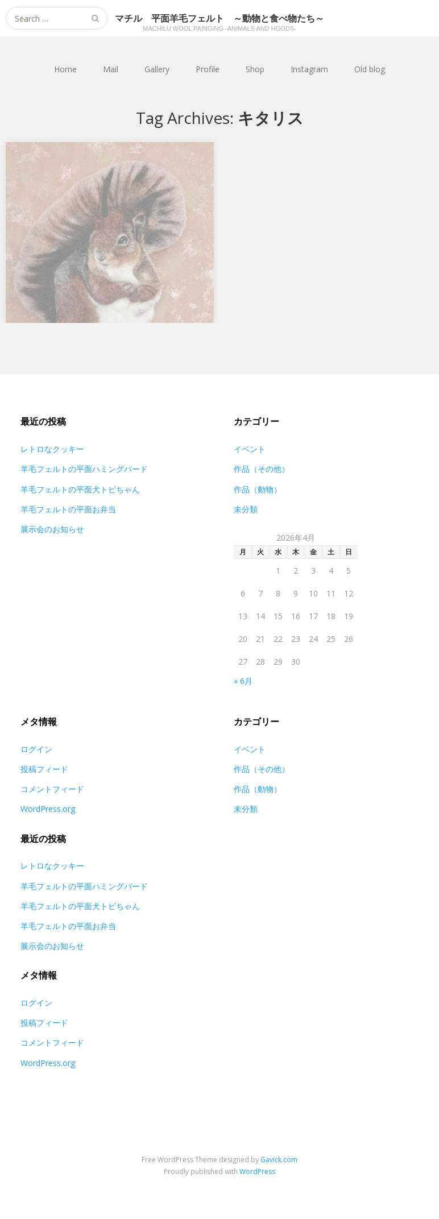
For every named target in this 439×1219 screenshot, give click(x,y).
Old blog (369, 69)
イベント (250, 448)
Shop (255, 69)
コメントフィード (52, 788)
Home (65, 69)
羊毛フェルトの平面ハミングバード (84, 468)
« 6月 (243, 680)
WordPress (257, 1171)
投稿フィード (44, 769)
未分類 (246, 509)
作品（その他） (261, 468)
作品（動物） (257, 489)
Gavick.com (278, 1159)
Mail (110, 69)
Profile (208, 69)
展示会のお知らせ (52, 529)
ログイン (36, 749)
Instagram (309, 69)
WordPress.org (47, 808)
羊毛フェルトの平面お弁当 (68, 509)
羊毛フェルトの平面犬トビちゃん (80, 489)
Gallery (156, 69)
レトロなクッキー (52, 448)
